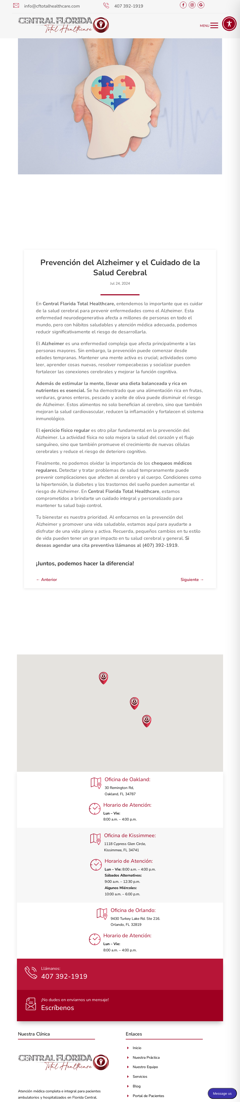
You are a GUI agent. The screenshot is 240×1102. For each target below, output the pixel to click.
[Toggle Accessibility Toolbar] (229, 23)
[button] (103, 678)
